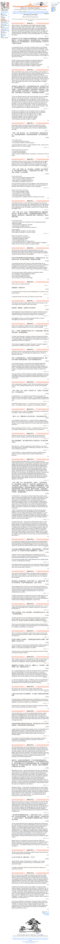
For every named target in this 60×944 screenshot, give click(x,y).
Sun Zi (3, 34)
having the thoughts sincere (41, 12)
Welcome (24, 941)
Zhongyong (4, 21)
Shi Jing (3, 14)
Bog (54, 11)
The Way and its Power (26, 939)
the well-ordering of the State (38, 13)
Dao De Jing (4, 29)
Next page (46, 914)
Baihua (54, 9)
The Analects (21, 938)
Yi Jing (3, 26)
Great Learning (28, 938)
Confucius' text (15, 11)
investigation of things (31, 12)
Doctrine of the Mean (35, 938)
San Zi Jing (4, 24)
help (27, 941)
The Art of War (40, 939)
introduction (33, 941)
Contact (30, 942)
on (35, 934)
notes (30, 941)
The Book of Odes (15, 938)
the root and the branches (22, 12)
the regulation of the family (27, 13)
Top (34, 942)
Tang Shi (3, 31)
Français (38, 934)
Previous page (45, 913)
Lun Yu (3, 16)
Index (27, 942)
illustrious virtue (31, 11)
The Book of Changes (17, 939)
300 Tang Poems (34, 939)
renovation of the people (39, 11)
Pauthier (54, 10)
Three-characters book (44, 938)
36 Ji (3, 36)
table (37, 941)
